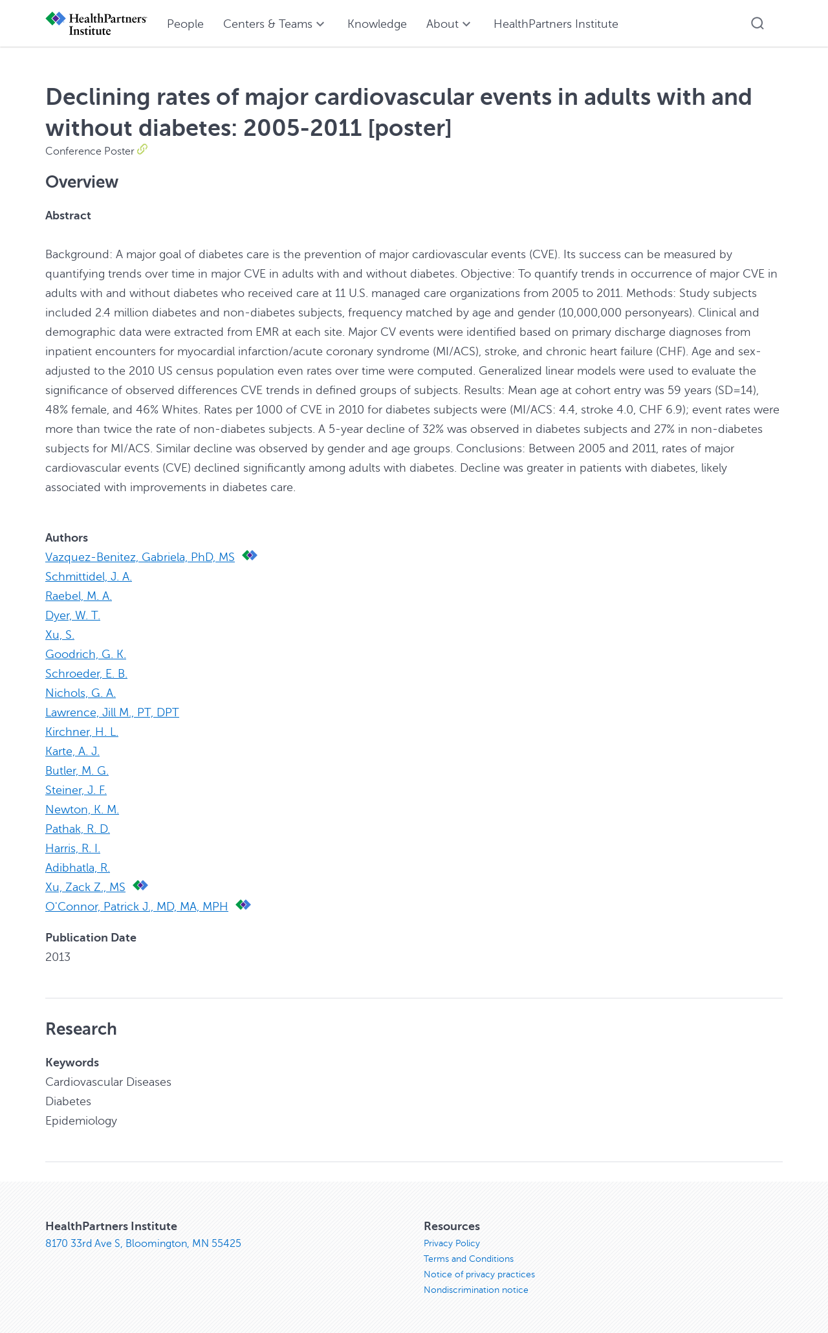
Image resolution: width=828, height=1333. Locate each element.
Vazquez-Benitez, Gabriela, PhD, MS (140, 557)
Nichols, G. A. (80, 693)
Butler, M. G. (77, 770)
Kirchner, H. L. (81, 731)
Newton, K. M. (82, 809)
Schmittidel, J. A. (88, 576)
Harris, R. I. (72, 848)
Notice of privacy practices (479, 1274)
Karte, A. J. (72, 751)
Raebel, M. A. (78, 595)
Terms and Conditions (469, 1259)
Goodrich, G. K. (85, 654)
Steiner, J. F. (76, 790)
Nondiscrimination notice (476, 1290)
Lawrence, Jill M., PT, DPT (112, 712)
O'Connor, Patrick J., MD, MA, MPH (136, 906)
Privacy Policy (452, 1243)
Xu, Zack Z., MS (85, 887)
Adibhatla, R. (77, 867)
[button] (757, 23)
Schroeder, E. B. (86, 673)
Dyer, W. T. (72, 615)
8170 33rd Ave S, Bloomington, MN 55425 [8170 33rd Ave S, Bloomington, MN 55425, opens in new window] (143, 1244)
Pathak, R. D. (77, 828)
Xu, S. (59, 634)
